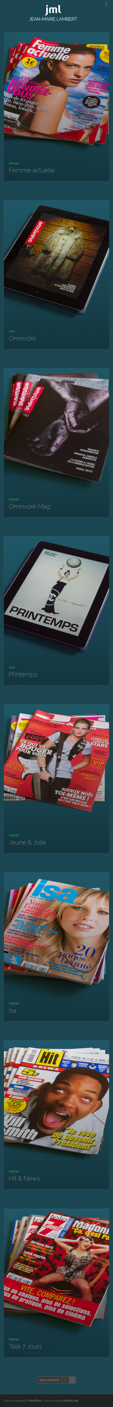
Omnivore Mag (29, 506)
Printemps (23, 674)
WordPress (36, 1400)
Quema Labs (71, 1400)
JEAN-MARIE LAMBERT (53, 19)
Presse (14, 163)
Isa (12, 1010)
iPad (12, 331)
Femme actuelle (32, 170)
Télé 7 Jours (25, 1346)
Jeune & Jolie (27, 842)
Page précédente (50, 1379)
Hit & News (24, 1178)
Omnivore (22, 338)
